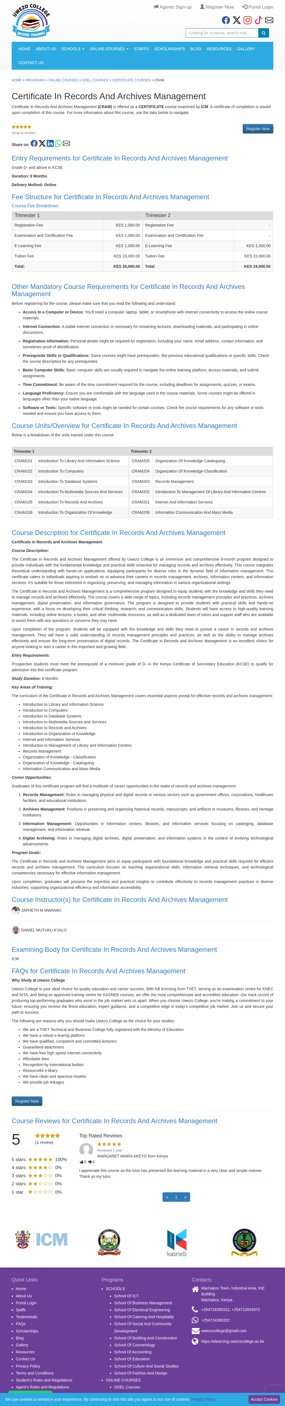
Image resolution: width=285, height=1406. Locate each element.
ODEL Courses (95, 80)
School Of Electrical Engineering (142, 1310)
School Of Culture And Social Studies (146, 1366)
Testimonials (26, 1317)
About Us (46, 49)
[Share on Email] (66, 143)
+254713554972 (246, 1309)
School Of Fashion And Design (140, 1373)
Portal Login (257, 7)
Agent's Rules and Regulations (42, 1387)
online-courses (63, 80)
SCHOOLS (72, 49)
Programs (35, 80)
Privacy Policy (28, 1366)
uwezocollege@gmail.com (224, 1331)
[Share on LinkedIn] (50, 143)
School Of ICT (126, 1296)
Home (24, 49)
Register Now (217, 7)
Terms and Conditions (34, 1373)
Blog (195, 49)
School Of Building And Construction (145, 1338)
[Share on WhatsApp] (58, 143)
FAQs (21, 1324)
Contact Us (31, 62)
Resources (219, 49)
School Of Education (132, 1359)
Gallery (246, 49)
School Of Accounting (132, 1352)
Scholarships (169, 49)
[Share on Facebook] (34, 143)
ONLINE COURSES (109, 49)
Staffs (141, 49)
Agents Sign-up (172, 7)
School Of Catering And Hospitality (144, 1317)
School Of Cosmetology (134, 1345)
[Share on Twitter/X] (42, 143)
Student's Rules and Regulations (44, 1380)
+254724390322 (215, 1309)
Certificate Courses (131, 80)
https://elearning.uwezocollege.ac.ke (232, 1341)
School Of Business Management (143, 1303)
